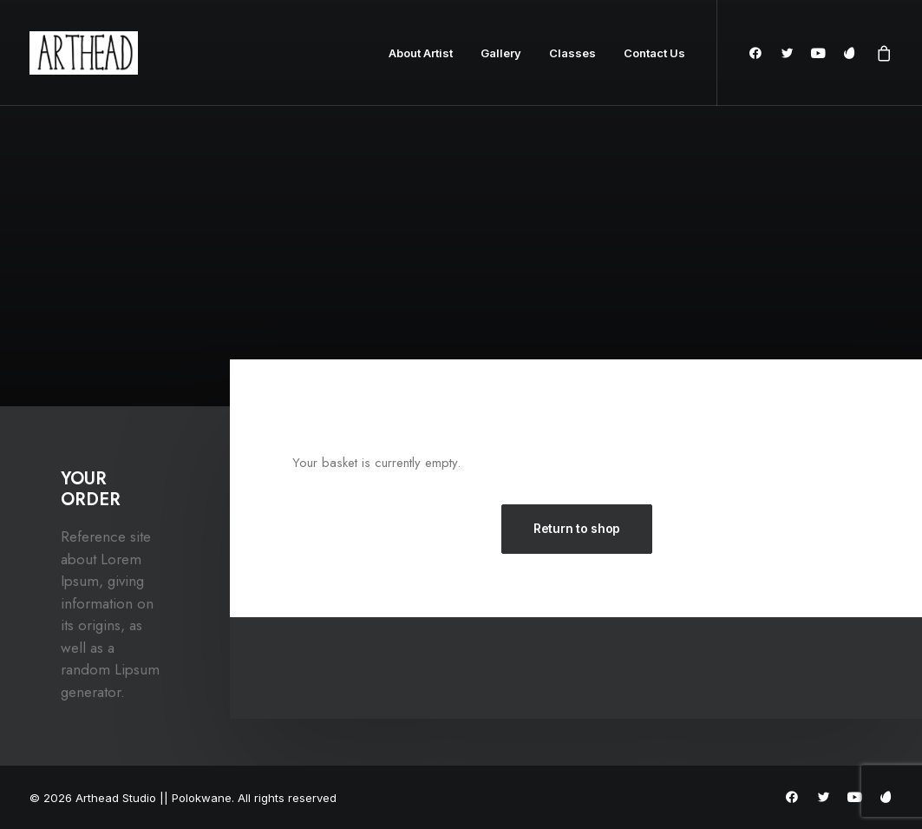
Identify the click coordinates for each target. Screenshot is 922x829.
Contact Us (654, 53)
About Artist (421, 53)
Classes (572, 53)
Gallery (501, 53)
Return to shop (576, 528)
